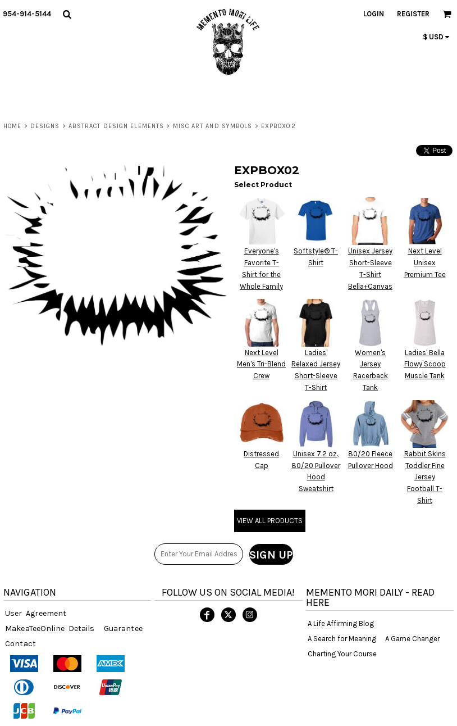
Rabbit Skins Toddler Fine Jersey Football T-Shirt (425, 477)
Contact (20, 643)
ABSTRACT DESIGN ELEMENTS (116, 126)
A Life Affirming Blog (341, 623)
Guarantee (123, 628)
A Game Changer (412, 638)
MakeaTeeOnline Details (50, 628)
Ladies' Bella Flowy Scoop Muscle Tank (425, 364)
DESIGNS (45, 126)
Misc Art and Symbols (213, 126)
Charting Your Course (342, 654)
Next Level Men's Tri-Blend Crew (261, 364)
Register (413, 14)
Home (12, 126)
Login (373, 14)
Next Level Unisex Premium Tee (425, 263)
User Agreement (35, 613)
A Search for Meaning (342, 638)
